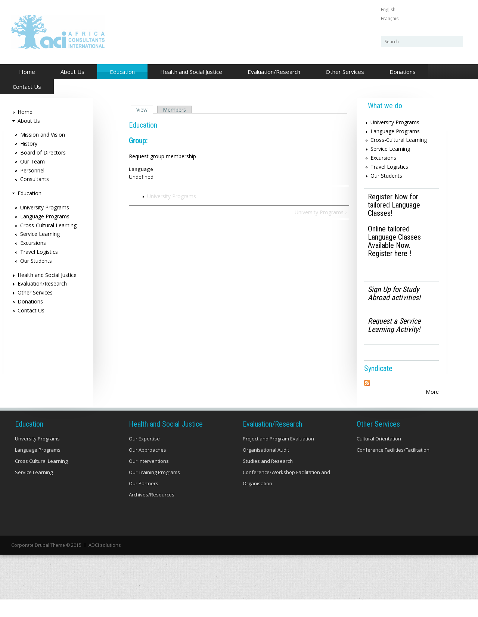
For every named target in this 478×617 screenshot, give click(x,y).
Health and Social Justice (189, 72)
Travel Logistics (39, 251)
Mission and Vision (42, 134)
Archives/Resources (151, 513)
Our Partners (143, 501)
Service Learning (40, 233)
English (388, 9)
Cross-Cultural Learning (48, 225)
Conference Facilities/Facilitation (393, 468)
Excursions (33, 242)
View (144, 109)
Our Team (32, 161)
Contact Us (27, 86)
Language (141, 169)
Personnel (32, 170)
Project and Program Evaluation (278, 457)
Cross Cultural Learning (41, 479)
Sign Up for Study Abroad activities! (394, 293)
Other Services (343, 72)
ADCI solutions (104, 563)
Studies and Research (268, 479)
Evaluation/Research (272, 72)
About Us (70, 72)
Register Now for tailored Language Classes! (394, 205)
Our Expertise (144, 457)
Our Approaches (147, 468)
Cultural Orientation (379, 457)
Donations (402, 71)
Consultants (34, 179)
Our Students (36, 260)
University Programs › (321, 212)
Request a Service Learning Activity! (394, 325)
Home (27, 71)
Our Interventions (149, 479)
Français (389, 18)
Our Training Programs (154, 490)
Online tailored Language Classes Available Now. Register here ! (394, 241)
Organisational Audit (266, 468)
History (28, 143)
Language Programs (44, 216)
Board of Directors (43, 152)
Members (174, 109)
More (432, 391)
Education (120, 72)
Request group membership (162, 156)
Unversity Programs (37, 457)
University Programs (171, 196)
